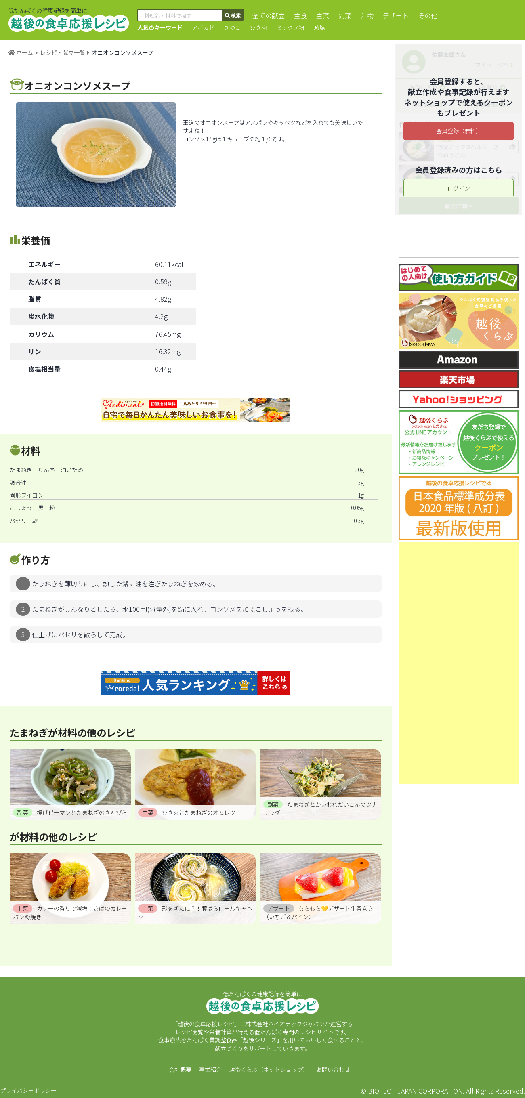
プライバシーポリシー (28, 1090)
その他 (427, 15)
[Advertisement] (459, 663)
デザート (396, 15)
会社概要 (180, 1069)
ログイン (458, 188)
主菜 (322, 15)
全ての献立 (268, 15)
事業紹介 (210, 1069)
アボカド (203, 27)
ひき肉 (258, 27)
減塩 (319, 27)
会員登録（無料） (458, 131)
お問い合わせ (333, 1069)
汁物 (367, 15)
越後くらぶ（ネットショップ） (269, 1069)
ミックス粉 (290, 27)
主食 (300, 15)
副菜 (344, 15)
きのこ (232, 27)
